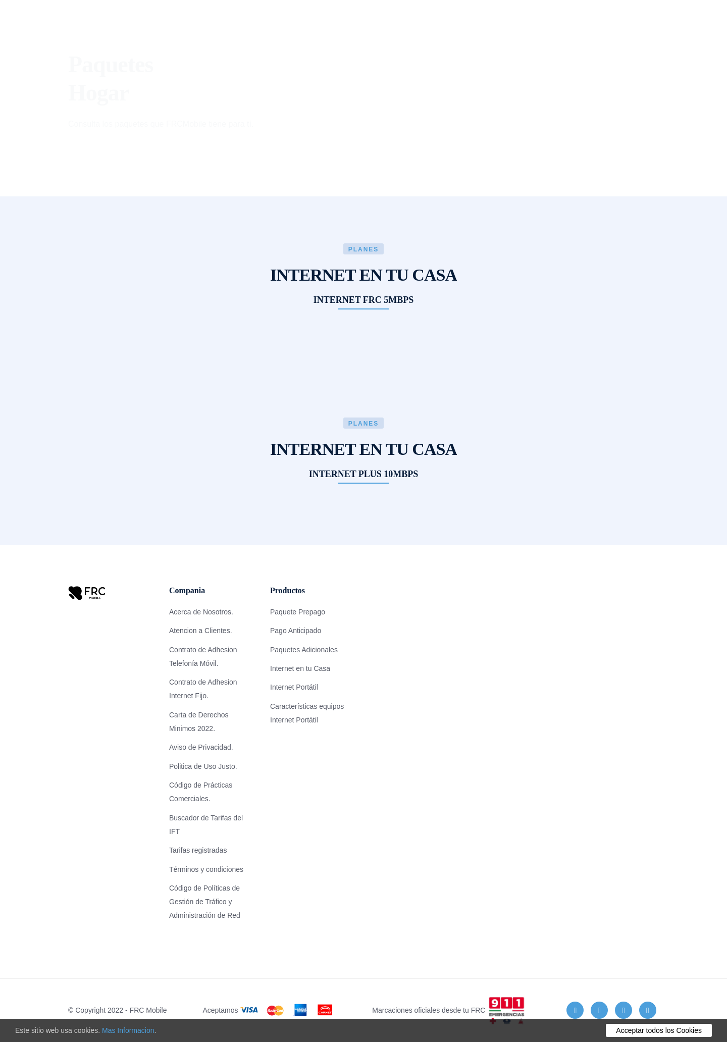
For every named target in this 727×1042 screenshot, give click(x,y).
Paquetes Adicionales (304, 650)
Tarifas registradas (198, 850)
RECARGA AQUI (601, 28)
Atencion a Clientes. (200, 631)
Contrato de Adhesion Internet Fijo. (203, 689)
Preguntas (350, 22)
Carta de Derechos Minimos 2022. (199, 722)
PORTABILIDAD (539, 22)
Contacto (410, 22)
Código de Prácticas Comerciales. (200, 792)
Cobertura (289, 22)
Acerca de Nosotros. (201, 612)
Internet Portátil (294, 687)
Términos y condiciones (206, 869)
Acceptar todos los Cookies (659, 1030)
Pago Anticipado (295, 631)
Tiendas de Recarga (470, 28)
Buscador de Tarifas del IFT (206, 825)
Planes (179, 22)
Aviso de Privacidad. (201, 747)
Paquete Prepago (297, 612)
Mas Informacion (128, 1030)
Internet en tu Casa (300, 668)
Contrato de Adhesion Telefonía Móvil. (203, 656)
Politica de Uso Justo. (203, 766)
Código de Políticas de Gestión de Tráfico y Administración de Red (204, 901)
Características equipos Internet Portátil (307, 713)
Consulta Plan (230, 28)
